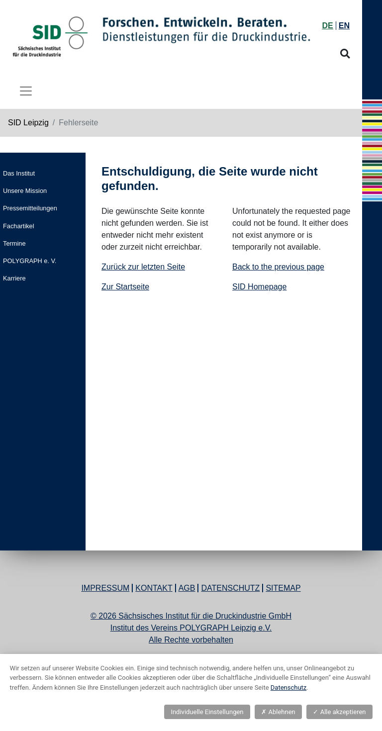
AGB (187, 588)
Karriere (14, 278)
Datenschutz (230, 588)
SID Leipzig (28, 122)
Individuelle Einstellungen (207, 712)
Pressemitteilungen (30, 208)
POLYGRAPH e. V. (29, 261)
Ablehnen (278, 712)
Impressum (105, 588)
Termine (14, 243)
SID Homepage (259, 286)
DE (327, 25)
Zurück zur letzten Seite (143, 267)
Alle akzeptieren (339, 712)
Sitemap (283, 588)
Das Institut (19, 173)
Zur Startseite (125, 286)
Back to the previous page (278, 267)
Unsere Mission (25, 190)
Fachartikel (18, 226)
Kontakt (153, 588)
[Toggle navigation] (26, 91)
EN (344, 25)
